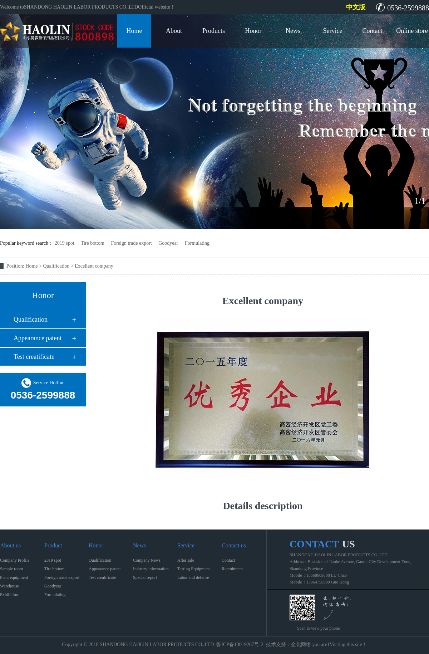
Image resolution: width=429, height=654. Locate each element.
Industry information (151, 568)
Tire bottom (92, 243)
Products (213, 30)
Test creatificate (34, 356)
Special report (145, 577)
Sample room (11, 568)
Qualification (31, 319)
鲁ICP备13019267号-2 (239, 644)
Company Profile (14, 560)
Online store (412, 30)
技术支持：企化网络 (288, 644)
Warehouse (9, 586)
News (293, 30)
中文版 (355, 7)
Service (332, 30)
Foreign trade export (131, 243)
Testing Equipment (193, 568)
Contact (373, 30)
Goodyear (168, 243)
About (174, 30)
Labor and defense (193, 577)
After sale (185, 560)
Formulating (197, 243)
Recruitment (232, 568)
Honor (253, 30)
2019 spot (64, 243)
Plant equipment (14, 577)
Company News (147, 560)
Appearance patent (37, 338)
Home (134, 30)
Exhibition (9, 594)
